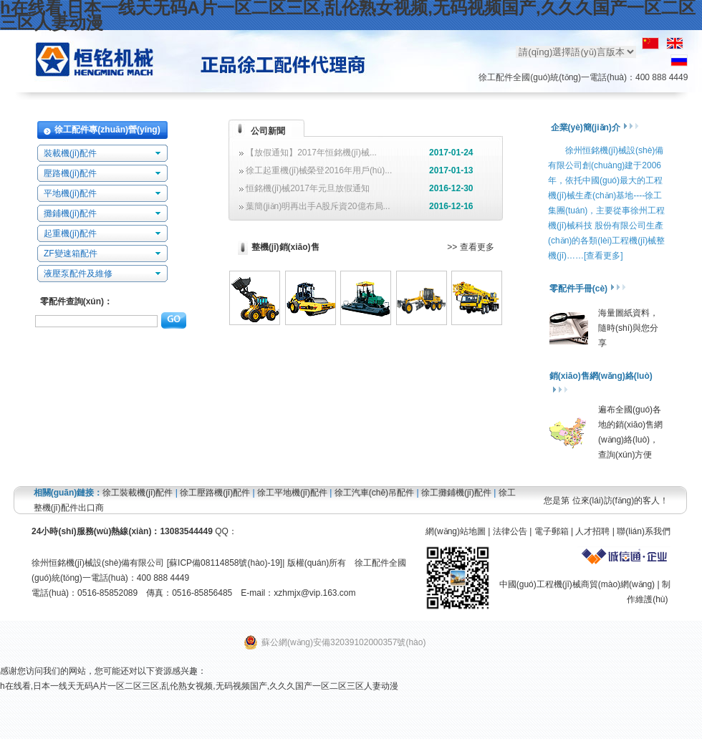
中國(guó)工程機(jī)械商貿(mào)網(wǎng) (577, 584)
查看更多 (477, 247)
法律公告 (510, 531)
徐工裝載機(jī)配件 (137, 493)
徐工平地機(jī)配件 (292, 493)
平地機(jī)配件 (70, 193)
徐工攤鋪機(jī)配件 (456, 493)
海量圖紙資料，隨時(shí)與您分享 (628, 328)
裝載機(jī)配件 (70, 153)
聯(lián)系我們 (643, 531)
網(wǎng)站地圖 (455, 531)
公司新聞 (268, 131)
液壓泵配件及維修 (78, 274)
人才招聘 (592, 531)
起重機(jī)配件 (70, 233)
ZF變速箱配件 (70, 253)
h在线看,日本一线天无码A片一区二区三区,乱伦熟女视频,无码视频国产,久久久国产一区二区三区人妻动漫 (199, 686)
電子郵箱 (551, 531)
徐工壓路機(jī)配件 (215, 493)
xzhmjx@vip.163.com (314, 593)
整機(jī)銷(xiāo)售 (285, 247)
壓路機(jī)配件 (70, 173)
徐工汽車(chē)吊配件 (374, 493)
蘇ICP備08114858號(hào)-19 (224, 563)
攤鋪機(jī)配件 (70, 213)
